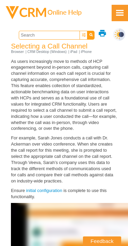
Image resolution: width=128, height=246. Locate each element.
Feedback (101, 241)
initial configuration (44, 190)
